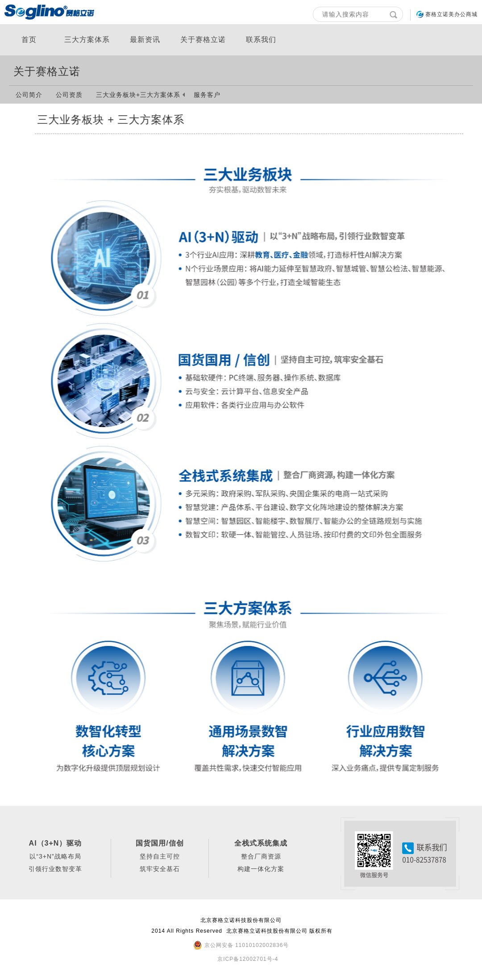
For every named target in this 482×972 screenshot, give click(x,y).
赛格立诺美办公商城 (451, 14)
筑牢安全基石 (160, 868)
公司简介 (29, 94)
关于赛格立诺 (203, 39)
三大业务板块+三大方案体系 (138, 94)
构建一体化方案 (260, 868)
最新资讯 (145, 39)
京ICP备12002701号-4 (247, 959)
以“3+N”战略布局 (55, 856)
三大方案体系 (87, 39)
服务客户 (207, 94)
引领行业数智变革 (55, 868)
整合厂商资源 (261, 856)
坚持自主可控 (160, 856)
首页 (29, 39)
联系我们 (261, 39)
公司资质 (69, 94)
